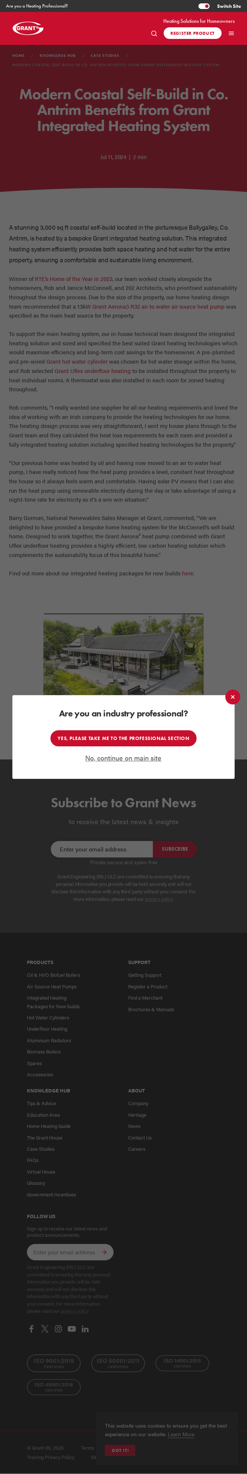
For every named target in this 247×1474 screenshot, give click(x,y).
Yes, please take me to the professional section (123, 738)
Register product (192, 33)
